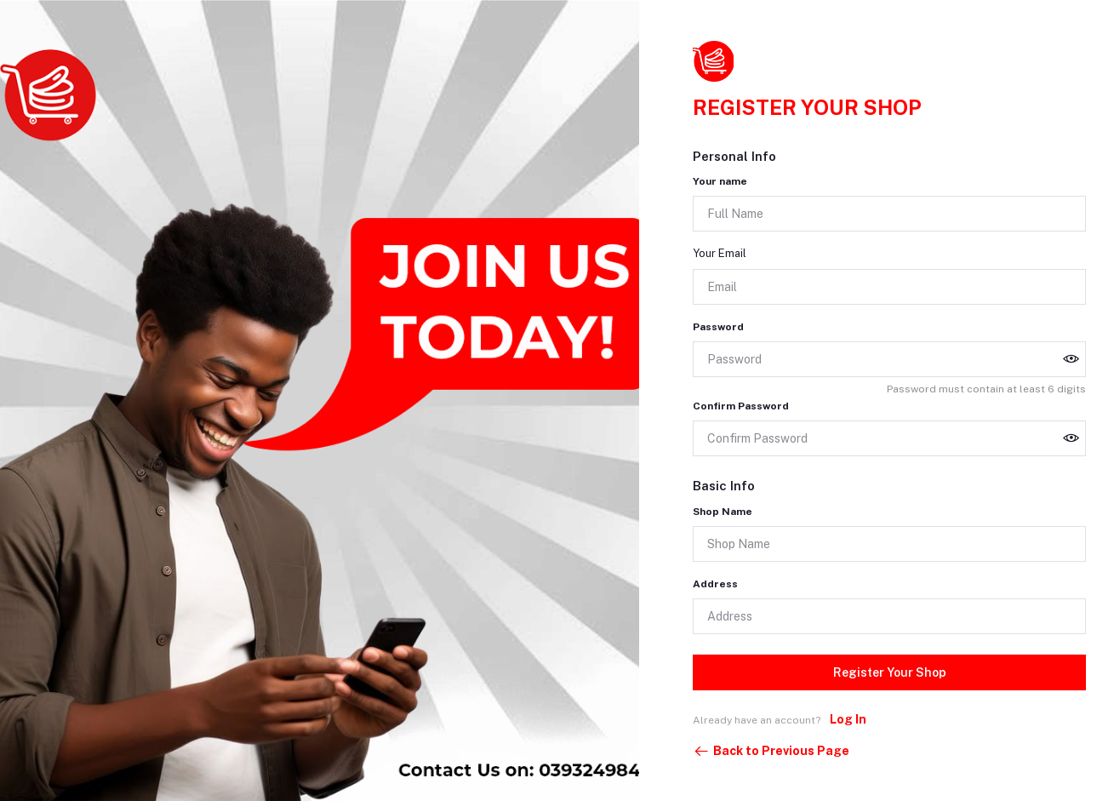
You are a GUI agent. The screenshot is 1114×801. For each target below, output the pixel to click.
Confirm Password (741, 406)
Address (715, 584)
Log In (848, 719)
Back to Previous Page (771, 751)
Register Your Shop (889, 672)
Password (718, 327)
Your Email (719, 253)
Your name (720, 181)
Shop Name (722, 512)
